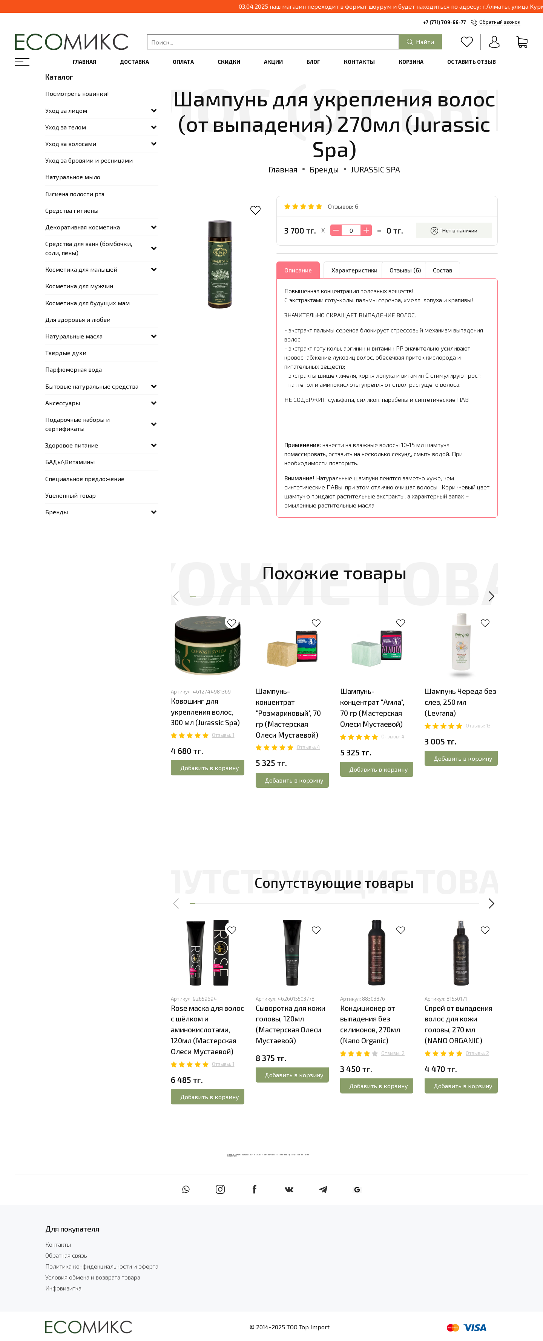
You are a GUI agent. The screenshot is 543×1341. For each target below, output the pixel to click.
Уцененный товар (70, 495)
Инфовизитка (63, 1288)
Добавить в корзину (209, 767)
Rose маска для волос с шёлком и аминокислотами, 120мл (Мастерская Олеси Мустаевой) (207, 1030)
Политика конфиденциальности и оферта (101, 1266)
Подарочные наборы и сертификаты (77, 424)
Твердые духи (65, 352)
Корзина (411, 61)
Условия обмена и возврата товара (92, 1277)
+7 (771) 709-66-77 (444, 22)
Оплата (183, 61)
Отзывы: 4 (308, 747)
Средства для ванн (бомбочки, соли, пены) (88, 248)
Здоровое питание (71, 445)
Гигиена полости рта (74, 193)
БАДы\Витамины (70, 461)
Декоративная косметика (82, 227)
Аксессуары (62, 402)
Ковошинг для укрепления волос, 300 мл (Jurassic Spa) (205, 712)
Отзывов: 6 (343, 206)
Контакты (359, 61)
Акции (273, 61)
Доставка (134, 61)
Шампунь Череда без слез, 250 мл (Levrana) (460, 702)
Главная (84, 61)
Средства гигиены (71, 210)
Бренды (324, 169)
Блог (313, 61)
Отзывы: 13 (478, 726)
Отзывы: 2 (393, 1053)
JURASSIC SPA (375, 169)
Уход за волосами (70, 143)
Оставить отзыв (471, 61)
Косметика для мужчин (79, 285)
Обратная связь (66, 1255)
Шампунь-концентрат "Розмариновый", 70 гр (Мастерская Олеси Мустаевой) (288, 713)
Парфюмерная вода (73, 369)
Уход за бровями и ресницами (89, 160)
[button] (176, 596)
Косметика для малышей (81, 269)
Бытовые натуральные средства (91, 386)
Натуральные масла (74, 336)
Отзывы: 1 (223, 735)
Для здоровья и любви (77, 319)
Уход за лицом (66, 110)
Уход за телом (65, 127)
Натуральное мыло (72, 176)
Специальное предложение (84, 478)
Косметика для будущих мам (87, 302)
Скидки (229, 61)
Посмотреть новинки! (77, 93)
